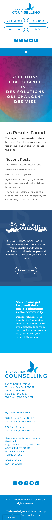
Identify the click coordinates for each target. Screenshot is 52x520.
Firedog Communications (25, 515)
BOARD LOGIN (13, 463)
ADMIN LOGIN (13, 460)
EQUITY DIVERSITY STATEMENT (22, 444)
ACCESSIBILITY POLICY (18, 448)
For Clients (38, 20)
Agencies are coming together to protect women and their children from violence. (24, 183)
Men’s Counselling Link (18, 174)
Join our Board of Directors (20, 169)
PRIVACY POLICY (14, 451)
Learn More (26, 270)
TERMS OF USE (13, 454)
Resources (14, 29)
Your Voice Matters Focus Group (23, 164)
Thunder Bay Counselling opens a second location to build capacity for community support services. (25, 196)
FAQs (38, 29)
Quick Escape (14, 20)
